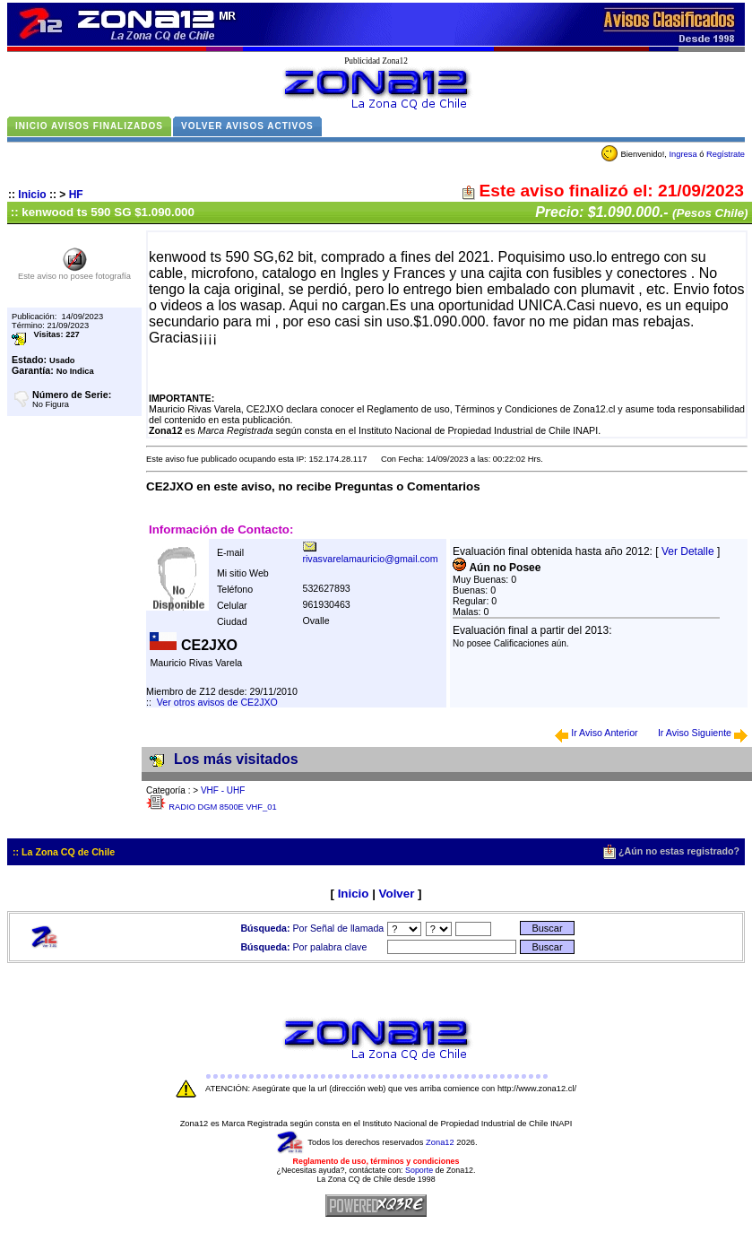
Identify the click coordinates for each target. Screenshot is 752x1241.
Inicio (32, 194)
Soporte (419, 1170)
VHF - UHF (223, 790)
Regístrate (725, 154)
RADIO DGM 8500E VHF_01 (222, 807)
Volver (397, 893)
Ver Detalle (687, 551)
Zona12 (440, 1142)
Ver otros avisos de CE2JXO (217, 702)
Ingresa (682, 154)
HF (76, 194)
